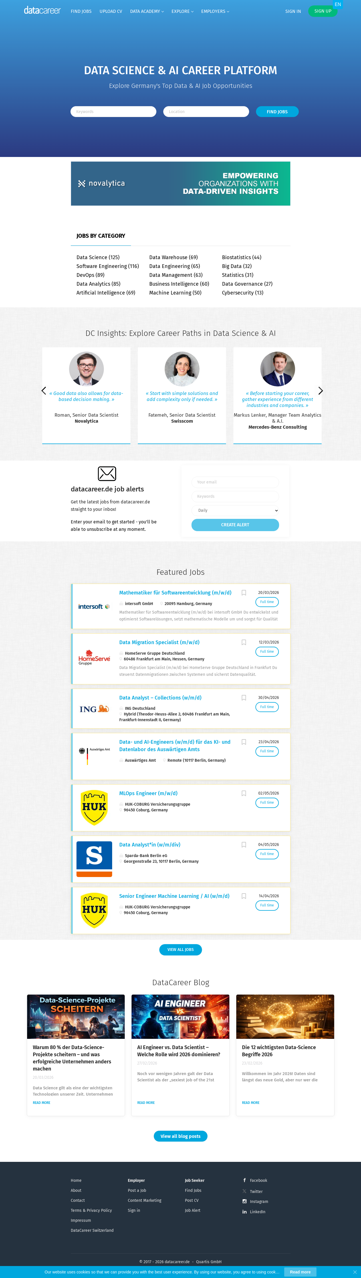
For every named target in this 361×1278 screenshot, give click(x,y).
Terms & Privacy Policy (91, 1210)
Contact (78, 1200)
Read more (41, 1103)
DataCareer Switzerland (92, 1230)
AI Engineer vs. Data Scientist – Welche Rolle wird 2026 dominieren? (178, 1051)
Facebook (258, 1180)
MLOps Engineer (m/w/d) (148, 793)
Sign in (293, 11)
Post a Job (137, 1190)
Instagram (259, 1201)
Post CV (192, 1200)
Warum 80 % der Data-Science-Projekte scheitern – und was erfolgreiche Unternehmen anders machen (72, 1058)
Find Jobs (277, 111)
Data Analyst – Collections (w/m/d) (160, 698)
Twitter (256, 1191)
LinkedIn (257, 1212)
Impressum (81, 1220)
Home (76, 1180)
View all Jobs (181, 949)
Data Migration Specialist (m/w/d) (159, 642)
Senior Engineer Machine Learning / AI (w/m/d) (174, 896)
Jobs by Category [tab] (100, 235)
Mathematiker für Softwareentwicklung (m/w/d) (175, 593)
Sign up (322, 11)
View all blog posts (181, 1136)
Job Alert (192, 1210)
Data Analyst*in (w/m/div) (149, 845)
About (76, 1190)
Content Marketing (144, 1200)
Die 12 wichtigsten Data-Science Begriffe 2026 (279, 1051)
